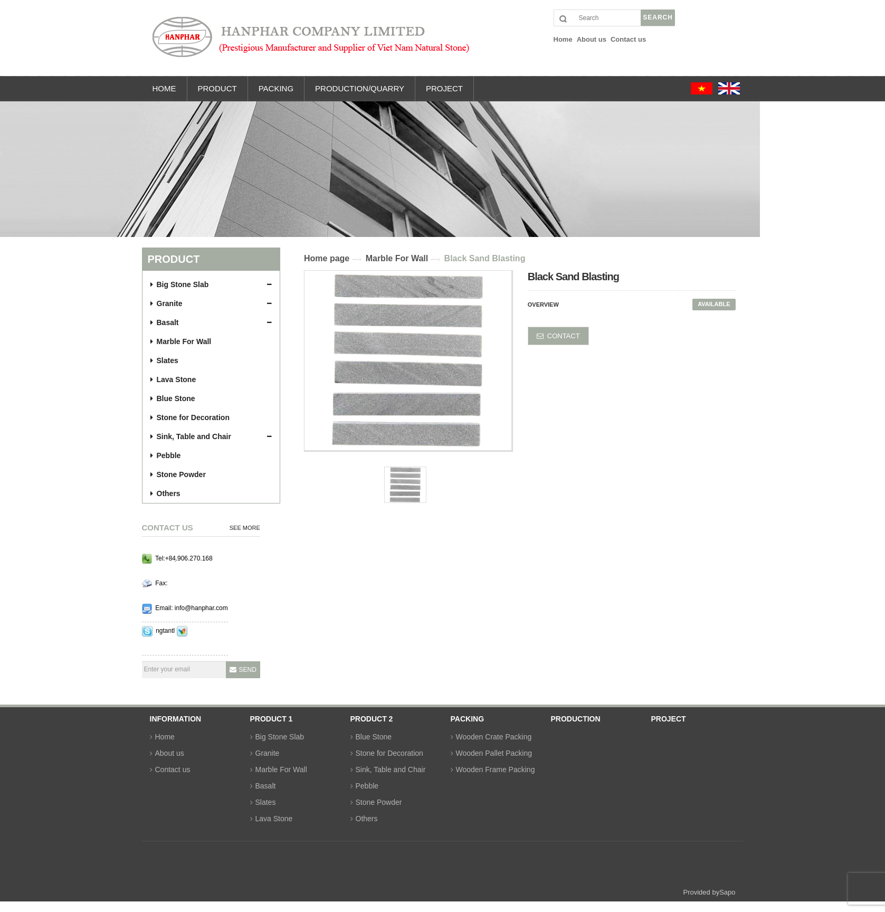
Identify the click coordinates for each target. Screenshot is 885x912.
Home (165, 737)
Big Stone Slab (179, 284)
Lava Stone (173, 379)
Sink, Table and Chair (190, 436)
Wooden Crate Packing (494, 737)
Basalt (164, 322)
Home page (326, 258)
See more (245, 528)
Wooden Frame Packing (495, 769)
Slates (164, 360)
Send (247, 669)
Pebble (165, 455)
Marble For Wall (181, 341)
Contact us (173, 769)
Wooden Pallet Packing (494, 753)
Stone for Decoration (190, 417)
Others (165, 493)
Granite (166, 303)
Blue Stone (172, 398)
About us (169, 753)
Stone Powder (178, 474)
